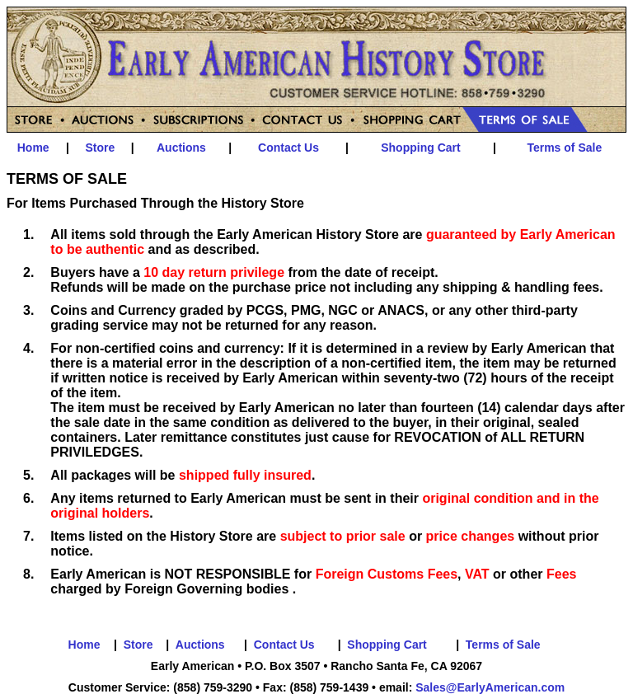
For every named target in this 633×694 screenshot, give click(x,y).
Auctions (181, 147)
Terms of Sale (564, 147)
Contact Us (288, 147)
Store (100, 147)
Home (33, 147)
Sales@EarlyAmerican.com (490, 687)
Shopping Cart (420, 147)
